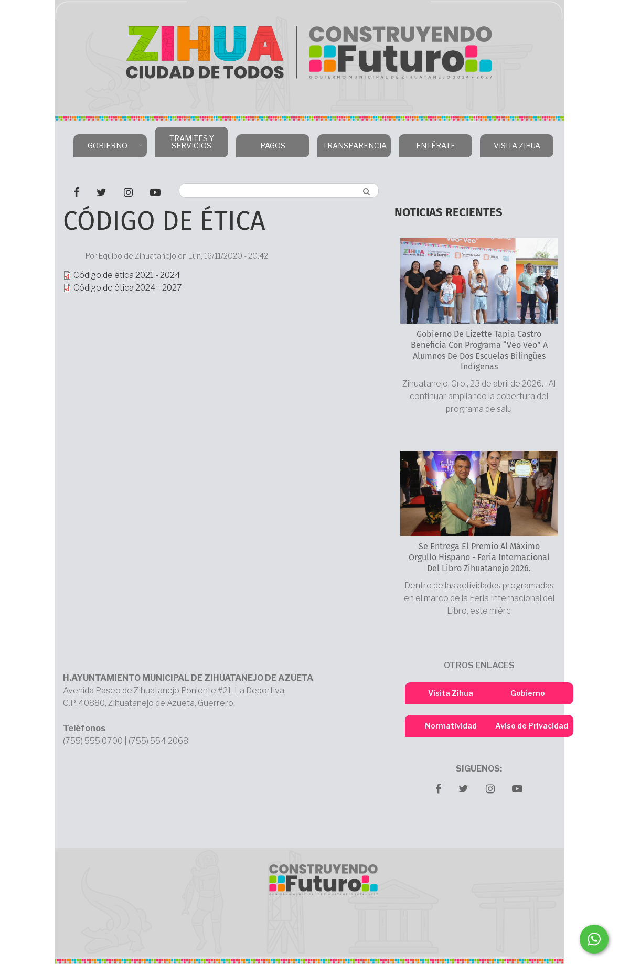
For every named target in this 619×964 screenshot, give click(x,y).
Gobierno (527, 693)
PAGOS (272, 145)
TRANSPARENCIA (352, 149)
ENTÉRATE (435, 145)
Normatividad (451, 725)
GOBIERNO (108, 149)
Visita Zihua (450, 693)
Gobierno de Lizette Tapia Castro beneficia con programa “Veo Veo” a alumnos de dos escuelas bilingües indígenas (479, 350)
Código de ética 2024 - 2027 (127, 288)
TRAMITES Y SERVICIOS (191, 142)
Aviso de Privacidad (531, 725)
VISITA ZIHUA (517, 145)
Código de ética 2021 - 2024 (126, 275)
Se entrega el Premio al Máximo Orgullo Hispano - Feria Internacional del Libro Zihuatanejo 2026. (479, 557)
